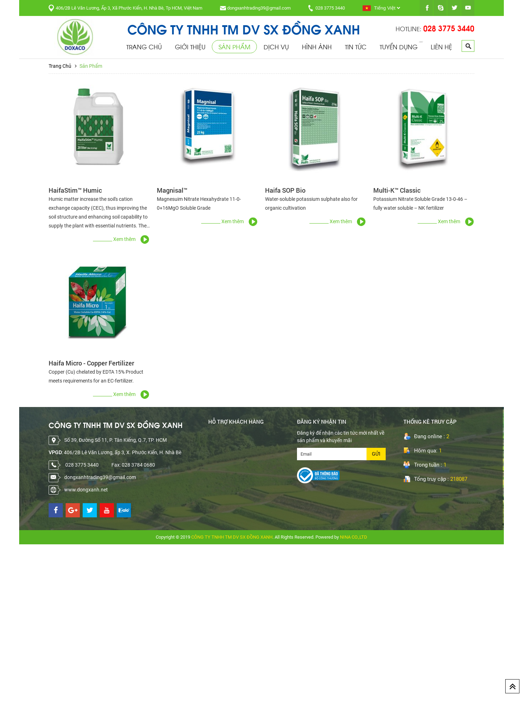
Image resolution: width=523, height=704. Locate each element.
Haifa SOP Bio (285, 190)
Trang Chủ (144, 46)
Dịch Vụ (276, 46)
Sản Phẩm (235, 46)
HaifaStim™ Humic (75, 190)
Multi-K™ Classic (396, 190)
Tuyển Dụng (399, 46)
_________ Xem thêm (114, 239)
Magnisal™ (172, 190)
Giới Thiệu (190, 46)
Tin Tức (356, 46)
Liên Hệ (441, 46)
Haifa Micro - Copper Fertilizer (91, 363)
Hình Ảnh (317, 46)
